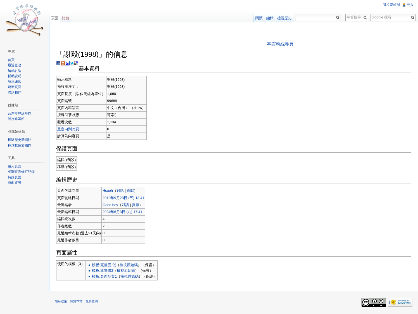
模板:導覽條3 (102, 270)
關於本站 (76, 301)
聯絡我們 (14, 93)
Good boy (110, 205)
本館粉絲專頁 (280, 43)
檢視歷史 (284, 18)
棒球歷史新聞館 (19, 140)
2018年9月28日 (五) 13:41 (123, 198)
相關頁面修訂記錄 (21, 172)
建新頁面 (14, 87)
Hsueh (108, 190)
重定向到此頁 (68, 129)
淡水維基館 (16, 119)
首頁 (11, 60)
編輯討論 (14, 71)
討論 (65, 18)
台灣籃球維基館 (19, 113)
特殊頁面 (14, 177)
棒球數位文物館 (19, 145)
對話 (120, 190)
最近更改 (14, 65)
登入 (410, 5)
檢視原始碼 (129, 265)
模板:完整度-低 (104, 265)
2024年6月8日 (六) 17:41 (122, 212)
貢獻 (130, 190)
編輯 (270, 18)
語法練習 (14, 82)
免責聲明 (92, 301)
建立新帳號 (391, 5)
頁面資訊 (14, 183)
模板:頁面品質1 (104, 276)
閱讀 (259, 18)
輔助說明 (14, 76)
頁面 (54, 18)
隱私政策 (61, 301)
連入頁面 (14, 166)
